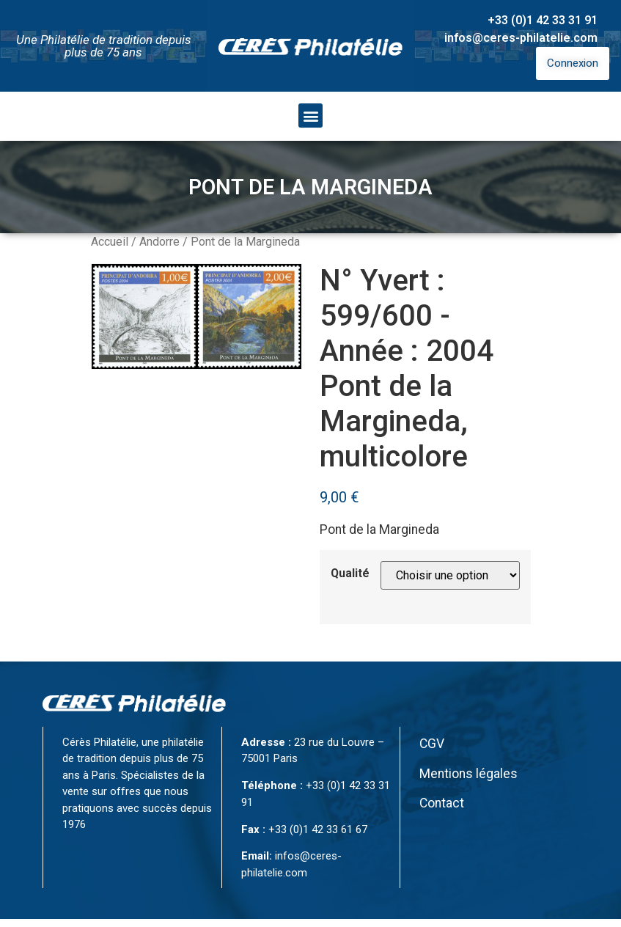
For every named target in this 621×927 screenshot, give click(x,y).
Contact (441, 803)
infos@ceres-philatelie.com (521, 38)
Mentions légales (468, 773)
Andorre (159, 242)
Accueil (109, 242)
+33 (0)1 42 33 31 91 (543, 20)
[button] (310, 115)
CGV (431, 743)
